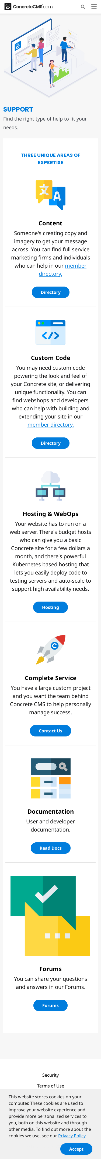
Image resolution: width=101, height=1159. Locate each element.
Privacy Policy (71, 1138)
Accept (76, 1151)
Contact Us (50, 731)
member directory (49, 424)
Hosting (50, 607)
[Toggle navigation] (94, 7)
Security (50, 1075)
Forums (50, 1005)
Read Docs (51, 848)
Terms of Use (50, 1086)
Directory (51, 292)
